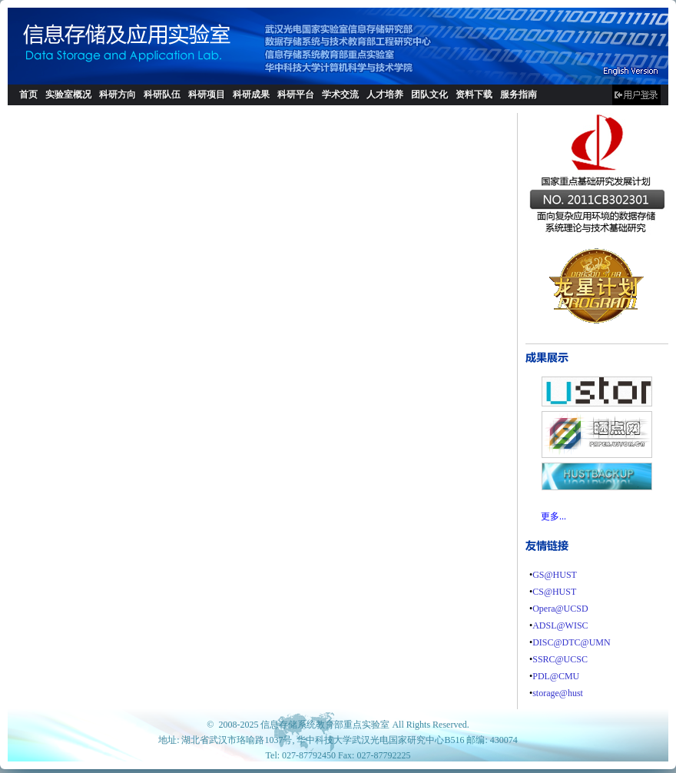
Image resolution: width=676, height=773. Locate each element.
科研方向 (117, 94)
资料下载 (474, 94)
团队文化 (429, 94)
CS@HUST (554, 591)
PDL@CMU (555, 676)
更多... (553, 516)
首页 (28, 94)
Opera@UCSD (560, 608)
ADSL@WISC (560, 625)
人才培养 (384, 94)
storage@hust (557, 693)
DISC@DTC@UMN (571, 642)
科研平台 (295, 94)
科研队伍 (162, 94)
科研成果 (251, 94)
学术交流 (340, 94)
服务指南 (518, 94)
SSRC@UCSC (560, 659)
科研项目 (206, 94)
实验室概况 (68, 94)
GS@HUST (554, 574)
